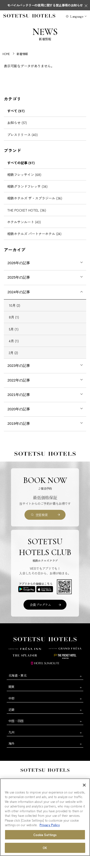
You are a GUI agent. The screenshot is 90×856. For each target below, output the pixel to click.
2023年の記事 (18, 365)
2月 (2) (13, 352)
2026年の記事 (18, 263)
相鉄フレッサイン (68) (24, 174)
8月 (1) (14, 317)
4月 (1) (14, 340)
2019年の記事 (18, 423)
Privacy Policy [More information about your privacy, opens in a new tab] (50, 825)
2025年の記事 (18, 277)
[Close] (84, 785)
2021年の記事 (18, 395)
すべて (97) (16, 110)
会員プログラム (40, 604)
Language (76, 16)
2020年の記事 (18, 409)
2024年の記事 (18, 292)
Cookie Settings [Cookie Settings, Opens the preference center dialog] (45, 834)
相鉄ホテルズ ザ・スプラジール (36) (34, 198)
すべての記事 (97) (21, 162)
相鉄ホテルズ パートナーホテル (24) (34, 233)
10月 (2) (14, 305)
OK (45, 847)
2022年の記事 (18, 380)
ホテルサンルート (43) (24, 221)
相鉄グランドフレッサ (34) (27, 186)
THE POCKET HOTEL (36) (26, 210)
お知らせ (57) (17, 122)
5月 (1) (13, 329)
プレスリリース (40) (22, 134)
